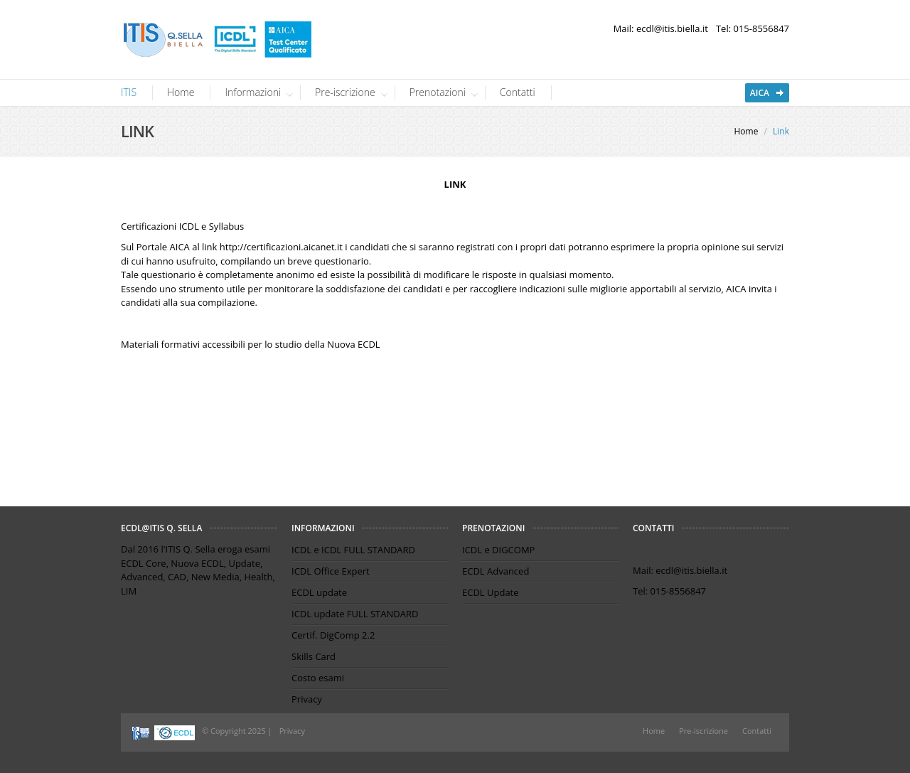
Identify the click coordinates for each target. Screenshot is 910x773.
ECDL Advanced (495, 571)
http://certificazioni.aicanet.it (281, 246)
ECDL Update (490, 592)
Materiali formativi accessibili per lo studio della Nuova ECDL (250, 344)
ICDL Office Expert (330, 571)
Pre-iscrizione (347, 92)
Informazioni (254, 92)
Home (180, 92)
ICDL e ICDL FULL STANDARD (353, 549)
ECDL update (319, 592)
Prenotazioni (439, 92)
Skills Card (313, 656)
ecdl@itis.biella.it (672, 28)
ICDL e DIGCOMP (498, 549)
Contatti (517, 92)
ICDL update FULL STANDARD (354, 613)
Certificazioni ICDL (160, 226)
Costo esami (317, 677)
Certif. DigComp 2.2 (333, 635)
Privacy (306, 699)
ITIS (128, 92)
